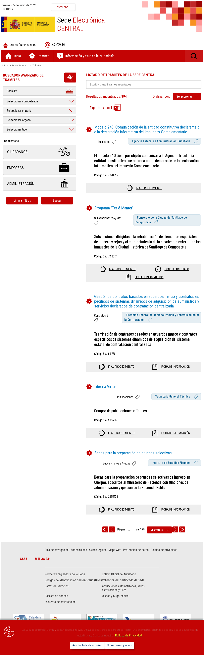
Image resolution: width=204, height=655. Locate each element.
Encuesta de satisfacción (60, 606)
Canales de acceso (57, 600)
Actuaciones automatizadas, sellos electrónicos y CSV (123, 592)
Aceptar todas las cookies (87, 645)
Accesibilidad (79, 550)
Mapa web (115, 550)
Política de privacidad (164, 550)
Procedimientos (20, 65)
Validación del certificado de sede (123, 581)
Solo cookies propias (119, 645)
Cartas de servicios (57, 590)
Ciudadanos (40, 152)
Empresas (40, 168)
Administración (40, 184)
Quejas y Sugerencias (115, 600)
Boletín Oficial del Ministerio (119, 575)
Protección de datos (136, 550)
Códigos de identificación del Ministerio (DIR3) (69, 582)
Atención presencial (20, 45)
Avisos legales (98, 550)
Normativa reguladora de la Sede (65, 575)
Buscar (57, 201)
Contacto (55, 45)
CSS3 (24, 559)
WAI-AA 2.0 (43, 559)
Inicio (6, 65)
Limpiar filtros (22, 201)
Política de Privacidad (128, 635)
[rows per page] (159, 530)
